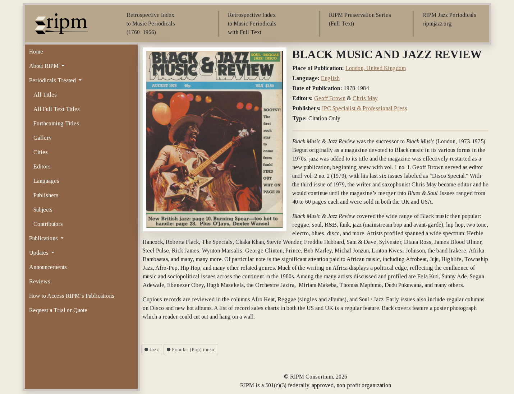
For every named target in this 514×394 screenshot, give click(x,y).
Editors (42, 166)
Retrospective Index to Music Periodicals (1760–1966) (151, 23)
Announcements (48, 267)
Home (36, 51)
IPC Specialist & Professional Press (364, 108)
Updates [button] (39, 253)
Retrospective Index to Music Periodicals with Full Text (252, 23)
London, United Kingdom (375, 68)
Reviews (39, 281)
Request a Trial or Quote (58, 310)
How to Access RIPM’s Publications (71, 296)
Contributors (48, 224)
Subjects (42, 210)
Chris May (365, 98)
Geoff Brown (329, 98)
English (330, 78)
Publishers (46, 195)
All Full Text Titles (56, 109)
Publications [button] (44, 238)
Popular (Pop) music (191, 349)
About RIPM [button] (44, 66)
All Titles (45, 95)
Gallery (42, 138)
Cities (40, 152)
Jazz (151, 349)
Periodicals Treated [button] (53, 80)
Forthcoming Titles (56, 123)
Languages (46, 181)
